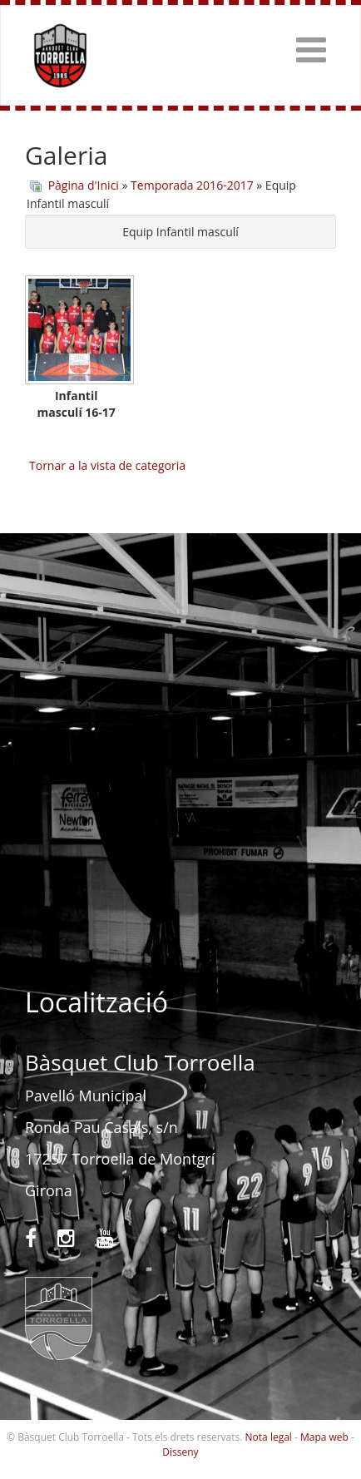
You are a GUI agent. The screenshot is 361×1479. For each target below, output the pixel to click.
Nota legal (268, 1437)
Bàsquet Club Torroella (60, 55)
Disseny (180, 1452)
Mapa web (324, 1437)
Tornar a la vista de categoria (107, 465)
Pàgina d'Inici (83, 185)
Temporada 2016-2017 (192, 185)
